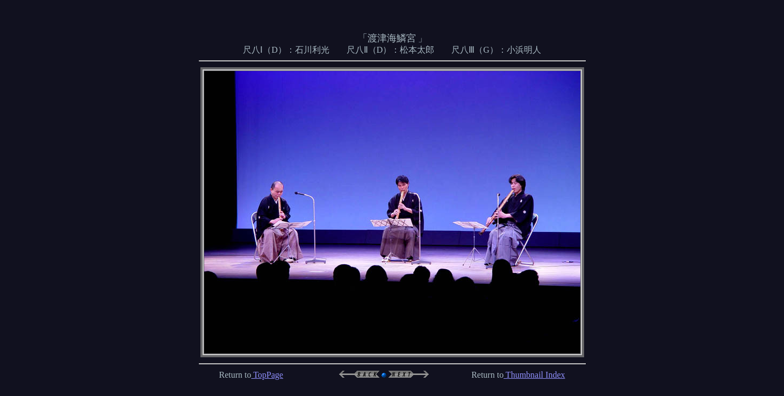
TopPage (267, 370)
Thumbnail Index (534, 370)
